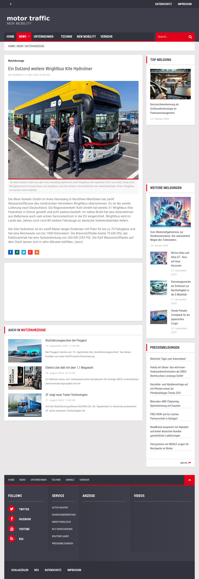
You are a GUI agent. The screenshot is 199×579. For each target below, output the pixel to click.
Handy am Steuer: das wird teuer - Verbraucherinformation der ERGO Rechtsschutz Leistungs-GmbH (168, 371)
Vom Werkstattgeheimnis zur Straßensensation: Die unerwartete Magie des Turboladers (170, 236)
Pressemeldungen (62, 543)
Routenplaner (60, 536)
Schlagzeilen (19, 570)
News (22, 36)
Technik (66, 36)
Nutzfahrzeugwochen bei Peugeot (66, 340)
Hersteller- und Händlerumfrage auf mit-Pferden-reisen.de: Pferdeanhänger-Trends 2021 (169, 388)
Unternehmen (43, 36)
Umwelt (70, 479)
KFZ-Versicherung (62, 529)
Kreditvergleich (61, 521)
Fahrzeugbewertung (64, 514)
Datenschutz (163, 4)
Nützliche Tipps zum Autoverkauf (168, 358)
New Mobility (86, 36)
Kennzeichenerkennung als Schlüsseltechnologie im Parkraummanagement (164, 108)
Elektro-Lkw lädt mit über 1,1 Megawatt (69, 367)
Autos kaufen (60, 507)
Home (10, 36)
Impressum (185, 4)
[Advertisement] (73, 292)
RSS (36, 570)
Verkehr (106, 36)
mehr (183, 462)
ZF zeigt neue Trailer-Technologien (66, 395)
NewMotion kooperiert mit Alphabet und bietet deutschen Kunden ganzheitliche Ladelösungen (169, 431)
